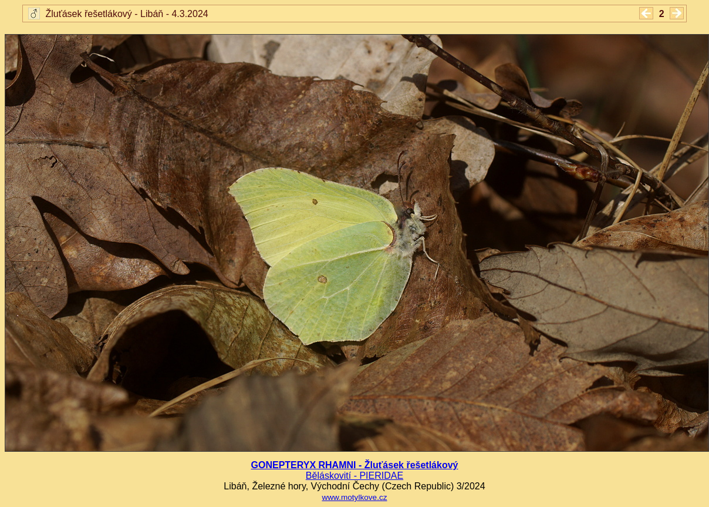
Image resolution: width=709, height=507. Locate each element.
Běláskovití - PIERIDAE (354, 476)
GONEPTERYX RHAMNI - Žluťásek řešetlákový (354, 465)
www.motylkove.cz (354, 497)
